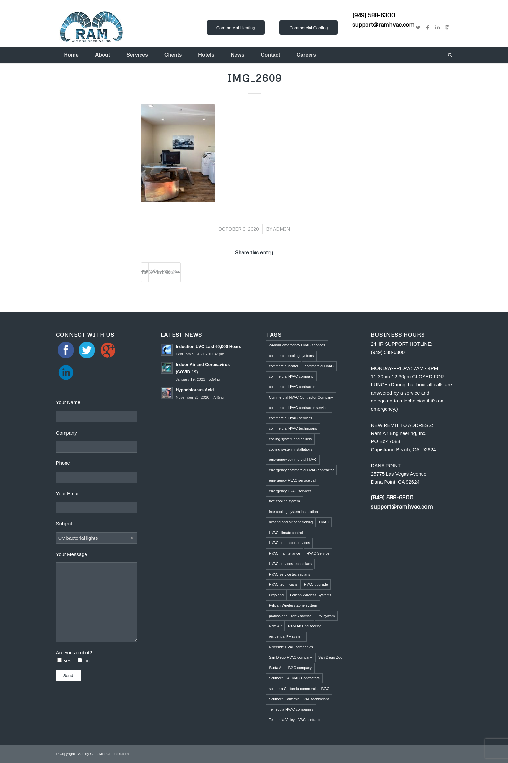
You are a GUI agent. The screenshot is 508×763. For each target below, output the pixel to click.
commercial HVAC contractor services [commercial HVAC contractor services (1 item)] (299, 408)
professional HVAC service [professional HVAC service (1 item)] (290, 616)
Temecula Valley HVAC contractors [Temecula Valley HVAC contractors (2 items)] (297, 720)
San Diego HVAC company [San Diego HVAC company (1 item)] (290, 657)
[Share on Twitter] (146, 272)
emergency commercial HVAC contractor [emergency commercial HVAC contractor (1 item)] (301, 470)
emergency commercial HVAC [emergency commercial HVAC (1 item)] (293, 459)
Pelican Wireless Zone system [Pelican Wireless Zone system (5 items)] (293, 605)
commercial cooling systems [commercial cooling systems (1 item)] (291, 356)
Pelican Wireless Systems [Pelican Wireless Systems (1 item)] (310, 595)
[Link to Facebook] (428, 27)
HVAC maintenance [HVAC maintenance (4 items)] (284, 553)
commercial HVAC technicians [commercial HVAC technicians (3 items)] (293, 428)
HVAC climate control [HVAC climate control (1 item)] (286, 533)
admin (281, 229)
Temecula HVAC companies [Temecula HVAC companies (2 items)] (291, 709)
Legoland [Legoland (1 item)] (276, 595)
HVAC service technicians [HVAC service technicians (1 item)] (289, 574)
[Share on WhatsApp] (151, 272)
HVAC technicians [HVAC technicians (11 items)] (283, 584)
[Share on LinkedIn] (159, 272)
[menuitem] (71, 55)
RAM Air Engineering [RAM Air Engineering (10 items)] (304, 626)
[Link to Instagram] (447, 27)
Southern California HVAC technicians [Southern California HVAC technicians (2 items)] (299, 699)
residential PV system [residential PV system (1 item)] (286, 636)
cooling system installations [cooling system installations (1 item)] (290, 449)
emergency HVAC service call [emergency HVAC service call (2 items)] (292, 480)
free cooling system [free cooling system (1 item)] (284, 501)
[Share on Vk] (167, 272)
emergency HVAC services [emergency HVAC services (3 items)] (290, 491)
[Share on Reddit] (173, 272)
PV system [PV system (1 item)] (326, 616)
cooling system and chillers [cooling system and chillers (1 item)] (290, 439)
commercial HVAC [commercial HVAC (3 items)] (319, 366)
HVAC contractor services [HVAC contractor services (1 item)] (289, 543)
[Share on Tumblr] (162, 272)
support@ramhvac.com (383, 24)
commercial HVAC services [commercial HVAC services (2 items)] (290, 418)
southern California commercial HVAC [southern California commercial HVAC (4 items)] (299, 689)
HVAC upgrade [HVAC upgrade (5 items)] (316, 584)
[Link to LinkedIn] (437, 27)
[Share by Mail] (178, 272)
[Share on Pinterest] (155, 272)
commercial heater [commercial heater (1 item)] (283, 366)
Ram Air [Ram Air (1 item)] (275, 626)
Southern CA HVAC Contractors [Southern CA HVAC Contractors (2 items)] (294, 678)
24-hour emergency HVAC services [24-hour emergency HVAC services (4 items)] (297, 345)
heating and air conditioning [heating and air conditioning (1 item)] (291, 522)
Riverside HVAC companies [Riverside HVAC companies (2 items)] (291, 647)
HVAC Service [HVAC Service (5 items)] (318, 553)
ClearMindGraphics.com (109, 754)
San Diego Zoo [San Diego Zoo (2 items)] (330, 657)
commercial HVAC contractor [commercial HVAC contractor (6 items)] (292, 387)
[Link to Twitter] (418, 27)
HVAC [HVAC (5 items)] (324, 522)
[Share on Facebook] (142, 272)
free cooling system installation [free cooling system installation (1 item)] (293, 512)
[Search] (446, 55)
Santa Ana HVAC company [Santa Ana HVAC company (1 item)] (290, 668)
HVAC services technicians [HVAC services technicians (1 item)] (290, 564)
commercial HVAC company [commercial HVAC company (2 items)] (291, 376)
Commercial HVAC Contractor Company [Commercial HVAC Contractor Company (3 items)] (301, 397)
